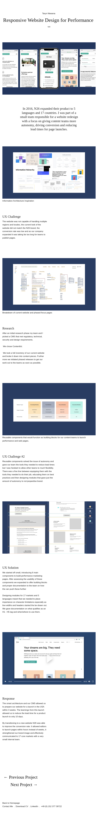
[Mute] (89, 681)
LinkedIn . (35, 806)
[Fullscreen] (93, 681)
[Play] (5, 681)
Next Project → (24, 784)
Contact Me (7, 806)
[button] (49, 658)
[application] (49, 658)
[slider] (48, 681)
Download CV (22, 806)
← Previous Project (20, 777)
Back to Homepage (11, 803)
